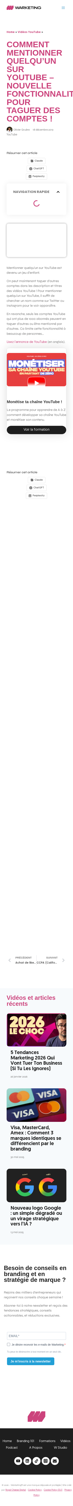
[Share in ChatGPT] (37, 169)
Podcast (12, 1447)
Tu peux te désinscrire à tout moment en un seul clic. (34, 1351)
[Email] (55, 1461)
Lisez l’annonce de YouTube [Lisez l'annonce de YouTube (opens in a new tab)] (27, 342)
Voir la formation (36, 430)
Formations (47, 1441)
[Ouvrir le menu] (63, 8)
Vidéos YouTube (29, 32)
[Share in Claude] (36, 161)
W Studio (60, 1447)
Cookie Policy (35, 1490)
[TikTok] (36, 1461)
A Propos (35, 1447)
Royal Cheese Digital (15, 1490)
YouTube (12, 134)
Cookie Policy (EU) (53, 1490)
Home (11, 32)
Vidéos (65, 1441)
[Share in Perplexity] (36, 176)
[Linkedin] (27, 1461)
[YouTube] (18, 1461)
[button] (58, 192)
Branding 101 (25, 1441)
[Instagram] (46, 1461)
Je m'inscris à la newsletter (31, 1361)
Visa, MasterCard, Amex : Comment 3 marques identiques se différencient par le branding (36, 1139)
